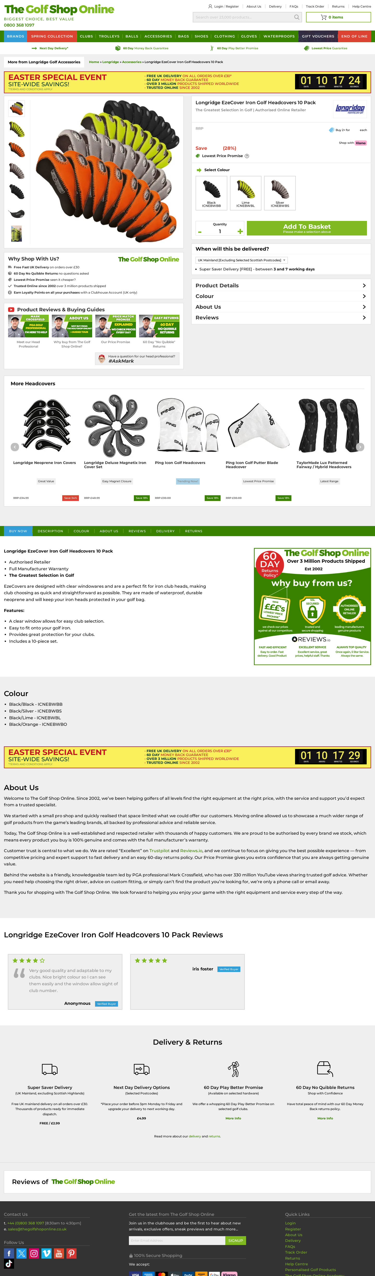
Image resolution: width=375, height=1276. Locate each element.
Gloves (249, 36)
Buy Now (18, 533)
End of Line (354, 36)
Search (296, 17)
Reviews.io (191, 852)
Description (50, 533)
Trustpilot (159, 852)
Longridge (110, 62)
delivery (195, 1138)
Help (361, 6)
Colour (205, 296)
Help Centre (296, 1265)
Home (94, 62)
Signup (235, 1242)
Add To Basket (307, 226)
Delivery (275, 6)
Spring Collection (52, 36)
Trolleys (109, 36)
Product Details (217, 285)
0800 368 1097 (19, 25)
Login (218, 6)
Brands (15, 36)
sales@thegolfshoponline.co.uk (37, 1230)
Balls (132, 36)
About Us (208, 307)
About (254, 6)
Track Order (315, 6)
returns (214, 1138)
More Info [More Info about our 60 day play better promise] (233, 1120)
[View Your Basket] (339, 17)
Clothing (224, 36)
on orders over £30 (46, 267)
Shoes (201, 36)
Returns (338, 6)
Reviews (207, 317)
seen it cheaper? (45, 280)
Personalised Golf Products (310, 1271)
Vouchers (318, 36)
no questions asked (51, 273)
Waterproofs (279, 36)
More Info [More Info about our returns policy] (325, 1120)
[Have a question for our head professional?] (137, 358)
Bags (183, 36)
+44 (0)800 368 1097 (25, 1224)
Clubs (86, 36)
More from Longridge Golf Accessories (44, 62)
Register (232, 6)
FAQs (294, 6)
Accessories (158, 36)
